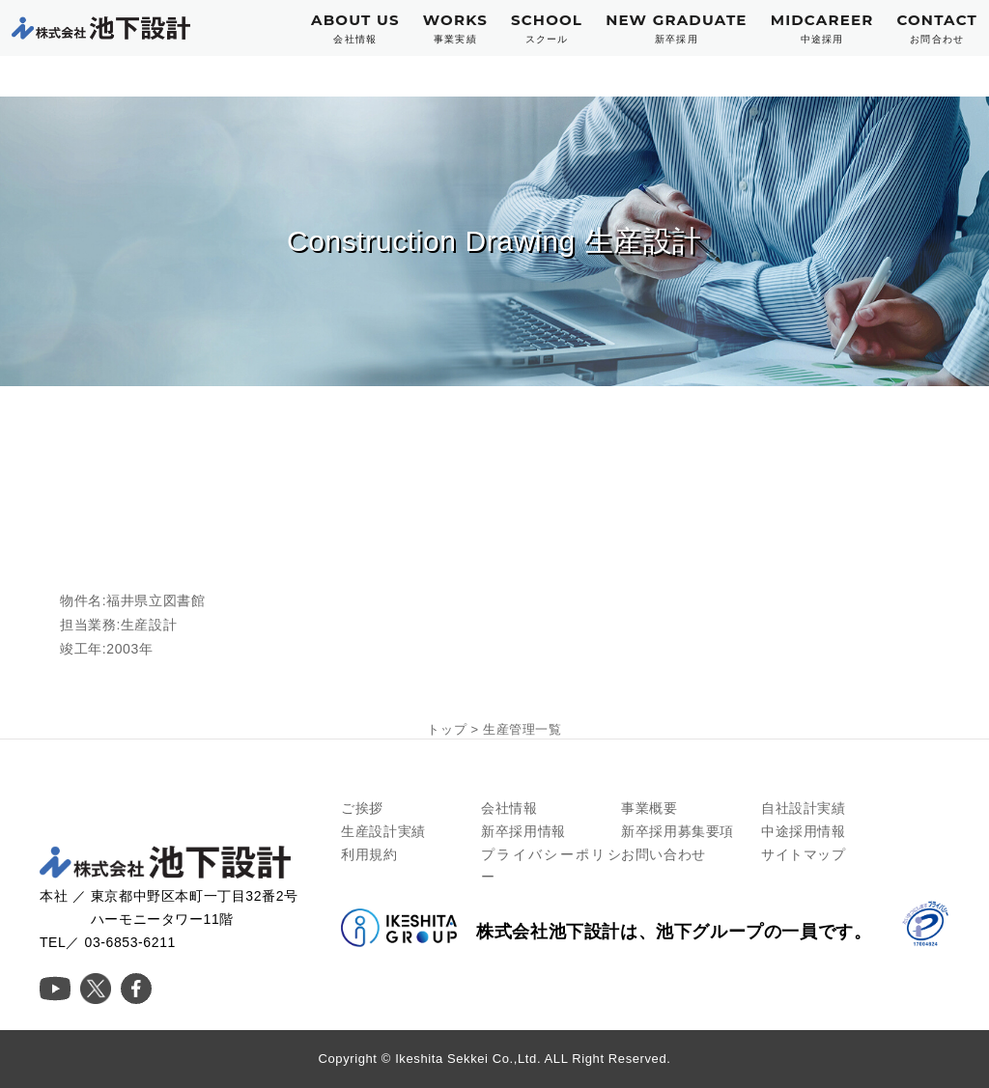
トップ (446, 729)
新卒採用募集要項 (677, 831)
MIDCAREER (822, 28)
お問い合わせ (663, 854)
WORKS (455, 28)
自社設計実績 (803, 808)
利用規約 (369, 854)
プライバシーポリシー (551, 866)
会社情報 (509, 808)
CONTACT (936, 28)
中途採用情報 (803, 831)
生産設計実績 (383, 831)
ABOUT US (355, 28)
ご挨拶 (362, 808)
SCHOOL (546, 28)
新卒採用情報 (523, 831)
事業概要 (649, 808)
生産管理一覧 (522, 729)
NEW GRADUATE (677, 28)
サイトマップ (803, 854)
